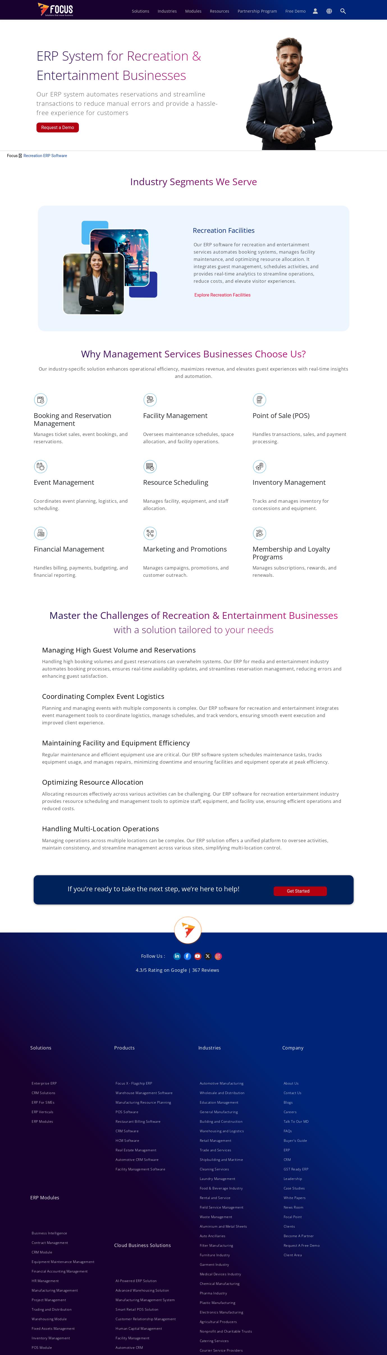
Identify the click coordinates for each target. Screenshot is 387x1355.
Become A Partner (299, 1236)
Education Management (219, 1102)
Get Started (298, 891)
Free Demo (295, 11)
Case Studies (294, 1188)
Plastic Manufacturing (217, 1302)
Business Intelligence (49, 1233)
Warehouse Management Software (144, 1092)
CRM (287, 1159)
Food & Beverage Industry (221, 1188)
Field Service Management (222, 1207)
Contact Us (293, 1092)
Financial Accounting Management (60, 1271)
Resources (219, 11)
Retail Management (216, 1140)
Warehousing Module (49, 1319)
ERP (287, 1150)
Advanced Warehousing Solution (142, 1290)
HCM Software (127, 1140)
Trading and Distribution (52, 1309)
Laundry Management (217, 1178)
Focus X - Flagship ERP (134, 1083)
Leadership (293, 1178)
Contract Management (50, 1242)
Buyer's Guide (295, 1140)
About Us (291, 1083)
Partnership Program (257, 11)
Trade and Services (216, 1150)
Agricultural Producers (218, 1321)
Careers (290, 1112)
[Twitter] (205, 956)
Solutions (140, 11)
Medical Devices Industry (220, 1274)
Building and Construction (221, 1121)
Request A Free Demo (302, 1245)
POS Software (127, 1112)
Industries (167, 11)
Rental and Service (215, 1197)
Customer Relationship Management (146, 1319)
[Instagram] (216, 956)
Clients (289, 1226)
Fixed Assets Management (53, 1328)
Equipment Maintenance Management (63, 1261)
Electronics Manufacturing (221, 1312)
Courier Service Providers (221, 1350)
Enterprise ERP (44, 1083)
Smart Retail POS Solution (137, 1309)
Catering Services (214, 1340)
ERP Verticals (43, 1112)
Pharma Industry (213, 1293)
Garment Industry (214, 1264)
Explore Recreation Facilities (222, 295)
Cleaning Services (214, 1169)
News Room (294, 1207)
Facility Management (133, 1338)
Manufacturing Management (55, 1290)
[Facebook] (185, 956)
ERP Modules (42, 1121)
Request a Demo (57, 127)
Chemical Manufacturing (220, 1283)
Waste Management (216, 1216)
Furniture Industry (215, 1255)
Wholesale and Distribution (222, 1092)
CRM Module (42, 1252)
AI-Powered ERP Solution (136, 1280)
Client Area (293, 1255)
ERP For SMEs (43, 1102)
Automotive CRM (129, 1347)
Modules (193, 11)
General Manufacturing (219, 1112)
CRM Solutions (44, 1092)
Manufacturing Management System (145, 1299)
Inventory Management (51, 1338)
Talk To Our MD (296, 1121)
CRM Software (127, 1131)
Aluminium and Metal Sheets (223, 1226)
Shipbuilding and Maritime (221, 1159)
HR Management (45, 1280)
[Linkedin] (174, 956)
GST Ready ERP (296, 1169)
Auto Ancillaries (213, 1236)
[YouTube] (195, 956)
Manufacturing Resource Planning (143, 1102)
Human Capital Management (139, 1328)
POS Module (42, 1347)
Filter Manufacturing (216, 1245)
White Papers (295, 1197)
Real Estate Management (136, 1150)
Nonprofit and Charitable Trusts (226, 1331)
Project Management (49, 1299)
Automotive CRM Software (137, 1159)
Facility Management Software (140, 1169)
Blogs (288, 1102)
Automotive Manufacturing (222, 1083)
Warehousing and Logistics (222, 1131)
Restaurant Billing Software (138, 1121)
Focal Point (293, 1216)
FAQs (288, 1131)
